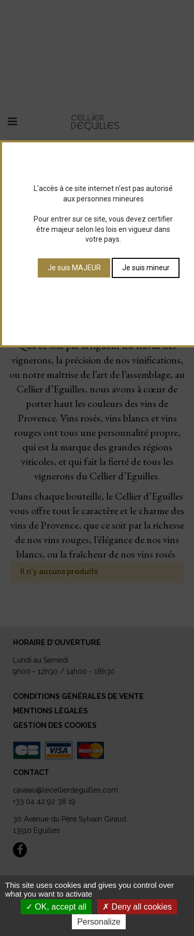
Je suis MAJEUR (74, 268)
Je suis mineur (146, 268)
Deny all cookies (137, 906)
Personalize (99, 921)
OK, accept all (56, 906)
